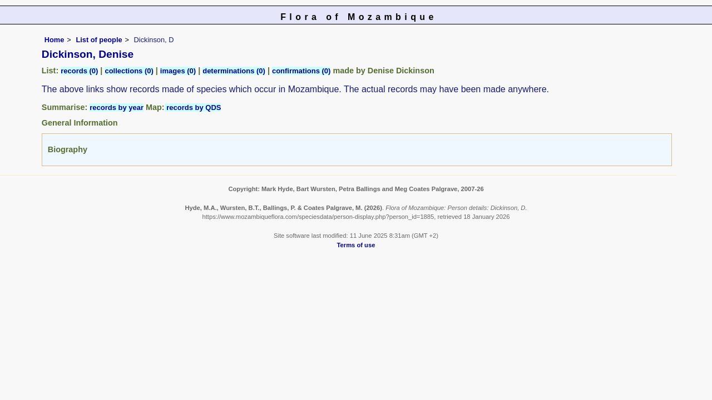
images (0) (178, 71)
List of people (99, 40)
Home (54, 40)
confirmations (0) (301, 71)
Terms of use (356, 245)
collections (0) (129, 71)
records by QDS (193, 107)
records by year (117, 107)
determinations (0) (233, 71)
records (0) (79, 71)
